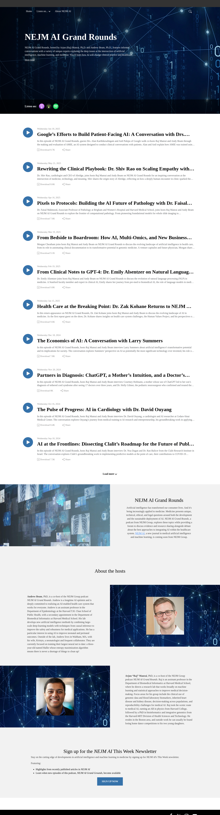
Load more (110, 479)
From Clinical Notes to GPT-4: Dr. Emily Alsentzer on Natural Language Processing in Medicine (108, 274)
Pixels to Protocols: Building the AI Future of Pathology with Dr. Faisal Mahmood (110, 204)
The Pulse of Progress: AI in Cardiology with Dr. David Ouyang (109, 414)
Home (29, 11)
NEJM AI (140, 538)
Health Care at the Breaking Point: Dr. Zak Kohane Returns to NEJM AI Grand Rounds (109, 309)
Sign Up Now (110, 786)
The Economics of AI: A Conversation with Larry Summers (105, 344)
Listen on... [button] (42, 11)
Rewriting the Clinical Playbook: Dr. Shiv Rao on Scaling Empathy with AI (113, 169)
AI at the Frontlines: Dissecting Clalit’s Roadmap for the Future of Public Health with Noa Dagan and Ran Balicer (113, 449)
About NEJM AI (63, 11)
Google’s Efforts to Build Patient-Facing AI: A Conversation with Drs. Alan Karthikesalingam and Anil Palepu (111, 134)
